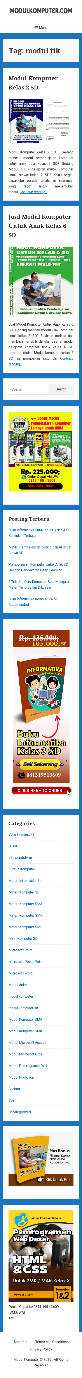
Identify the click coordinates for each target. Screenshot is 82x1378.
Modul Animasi (20, 985)
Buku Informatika (21, 834)
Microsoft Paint (20, 950)
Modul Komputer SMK (25, 1031)
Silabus (14, 1089)
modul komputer (21, 996)
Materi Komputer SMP (26, 927)
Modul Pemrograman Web (28, 1066)
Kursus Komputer (22, 869)
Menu (41, 28)
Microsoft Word (21, 973)
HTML (13, 846)
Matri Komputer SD (23, 938)
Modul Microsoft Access (28, 1043)
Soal (12, 1100)
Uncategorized (20, 1112)
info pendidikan (20, 858)
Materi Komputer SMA (25, 904)
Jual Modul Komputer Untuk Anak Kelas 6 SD (40, 226)
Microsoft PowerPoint (26, 962)
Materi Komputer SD (24, 892)
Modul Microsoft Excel (26, 1054)
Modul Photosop (21, 1077)
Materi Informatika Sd (25, 881)
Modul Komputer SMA (25, 1019)
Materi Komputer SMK (25, 915)
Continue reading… (33, 192)
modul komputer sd (23, 1008)
